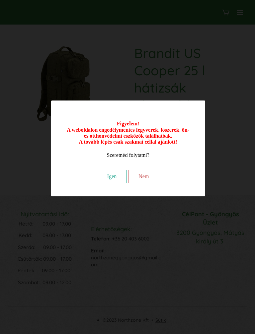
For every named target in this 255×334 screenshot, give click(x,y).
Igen (112, 176)
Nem (143, 176)
